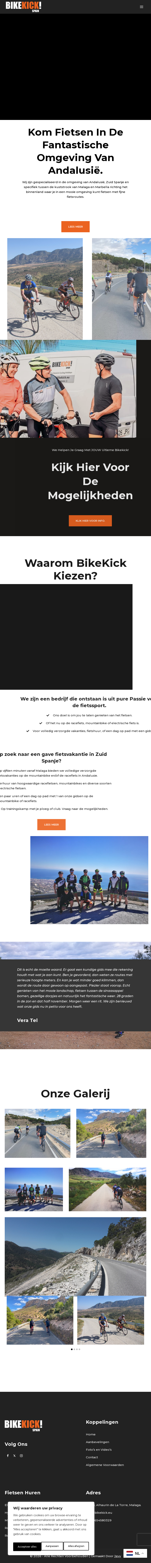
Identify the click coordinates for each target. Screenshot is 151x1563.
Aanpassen (24, 1547)
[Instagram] (21, 1456)
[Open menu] (141, 7)
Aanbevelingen (97, 1442)
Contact (92, 1457)
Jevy (117, 1556)
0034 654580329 (98, 1520)
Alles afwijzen (48, 1547)
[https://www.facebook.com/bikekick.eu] (8, 1456)
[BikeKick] (23, 7)
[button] (72, 1376)
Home (91, 1434)
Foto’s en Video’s (99, 1449)
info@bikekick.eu (99, 1512)
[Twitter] (14, 1456)
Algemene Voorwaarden (105, 1465)
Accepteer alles (75, 1547)
